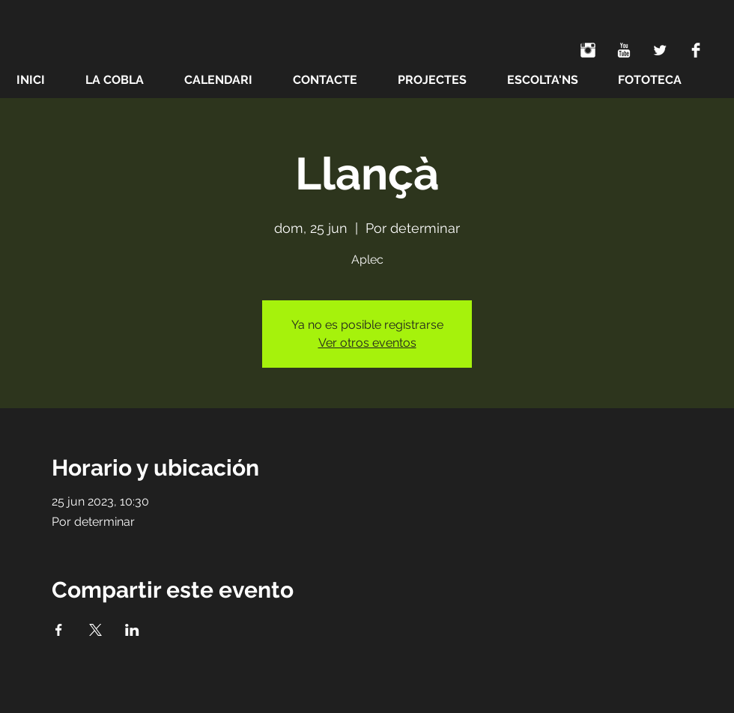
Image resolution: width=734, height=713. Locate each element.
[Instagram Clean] (587, 50)
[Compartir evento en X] (95, 630)
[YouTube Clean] (623, 50)
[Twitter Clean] (659, 50)
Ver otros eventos (367, 343)
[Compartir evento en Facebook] (59, 630)
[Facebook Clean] (695, 50)
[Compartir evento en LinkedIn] (132, 630)
